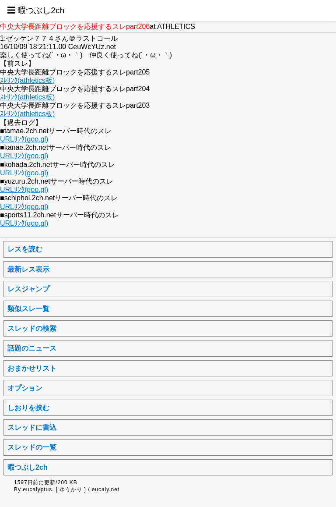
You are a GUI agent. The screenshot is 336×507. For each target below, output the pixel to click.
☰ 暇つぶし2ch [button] (35, 10)
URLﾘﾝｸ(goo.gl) (24, 139)
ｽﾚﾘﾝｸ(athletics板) (27, 80)
